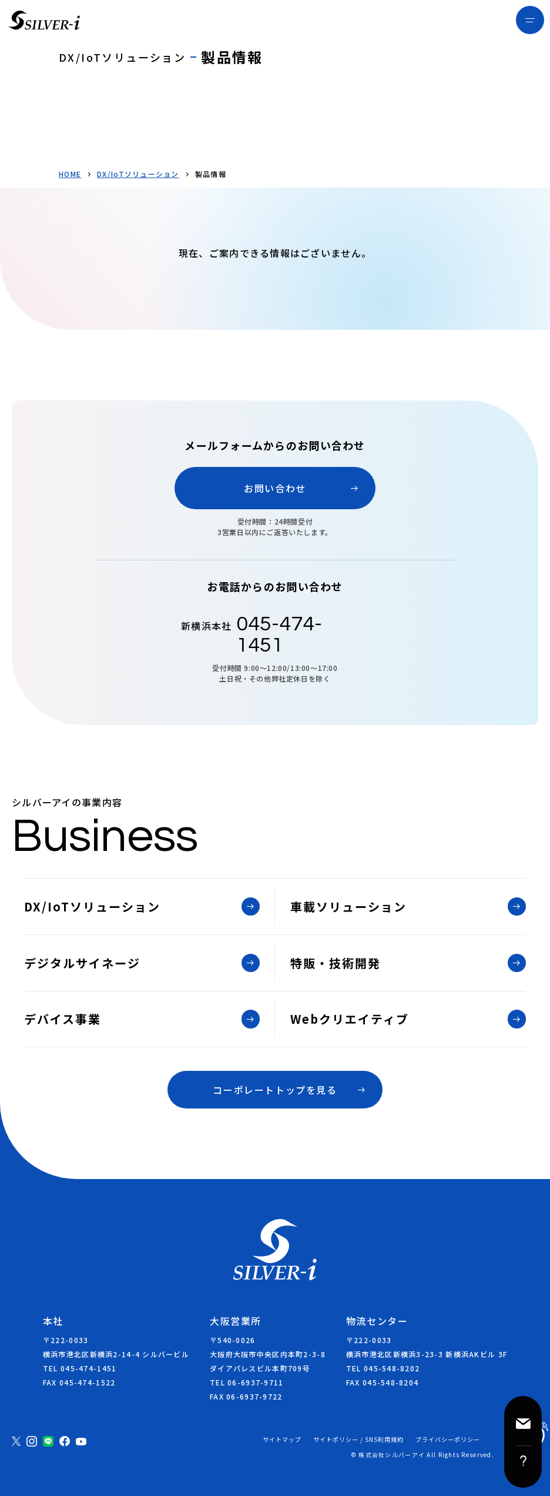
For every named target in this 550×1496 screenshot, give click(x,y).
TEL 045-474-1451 (79, 1368)
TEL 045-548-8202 (383, 1368)
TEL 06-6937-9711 (246, 1382)
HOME (70, 174)
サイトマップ (282, 1439)
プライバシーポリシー (447, 1439)
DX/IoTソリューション (138, 174)
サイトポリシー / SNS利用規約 (358, 1439)
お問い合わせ (275, 488)
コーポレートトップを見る (275, 1090)
